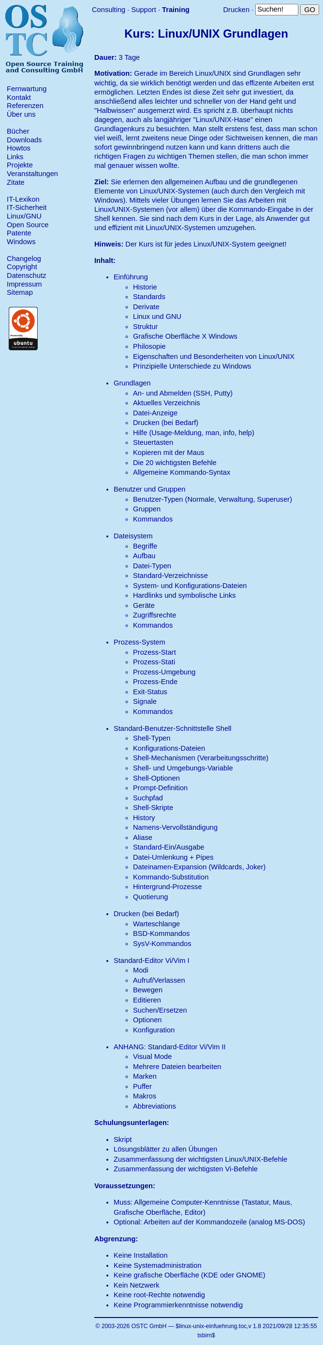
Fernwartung (26, 89)
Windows (21, 242)
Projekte (20, 165)
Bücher (18, 131)
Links (15, 157)
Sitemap (20, 292)
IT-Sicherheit (26, 207)
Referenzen (25, 106)
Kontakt (19, 97)
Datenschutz (26, 275)
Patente (19, 233)
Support (143, 10)
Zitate (16, 182)
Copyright (22, 267)
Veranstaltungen (32, 174)
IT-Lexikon (23, 199)
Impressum (24, 284)
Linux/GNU (24, 216)
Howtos (18, 148)
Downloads (24, 140)
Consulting (108, 10)
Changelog (24, 258)
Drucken (236, 10)
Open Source (27, 225)
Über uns (21, 114)
